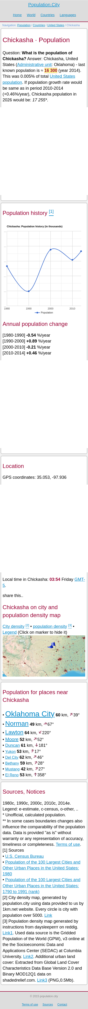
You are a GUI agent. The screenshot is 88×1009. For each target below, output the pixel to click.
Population (24, 25)
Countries (48, 15)
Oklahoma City (29, 714)
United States (55, 25)
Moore (12, 739)
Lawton (14, 732)
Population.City (44, 4)
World (31, 15)
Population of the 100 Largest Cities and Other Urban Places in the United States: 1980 (41, 868)
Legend (10, 632)
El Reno (12, 775)
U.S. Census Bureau (24, 856)
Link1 (8, 933)
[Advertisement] (44, 151)
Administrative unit (34, 64)
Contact (62, 1004)
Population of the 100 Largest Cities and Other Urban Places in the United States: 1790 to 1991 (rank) (41, 885)
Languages (68, 15)
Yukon (10, 752)
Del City (11, 757)
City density (13, 626)
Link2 (28, 956)
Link (48, 915)
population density (50, 626)
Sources (47, 1004)
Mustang (12, 769)
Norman (17, 723)
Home (17, 15)
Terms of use (68, 844)
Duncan (12, 745)
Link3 (42, 980)
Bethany (12, 763)
